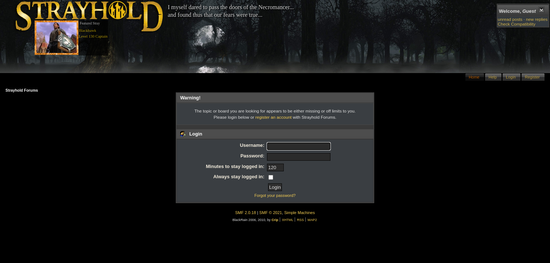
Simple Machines (299, 212)
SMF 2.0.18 (245, 212)
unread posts (510, 19)
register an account (273, 117)
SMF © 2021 (270, 212)
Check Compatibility (516, 24)
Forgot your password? (275, 195)
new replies (536, 19)
